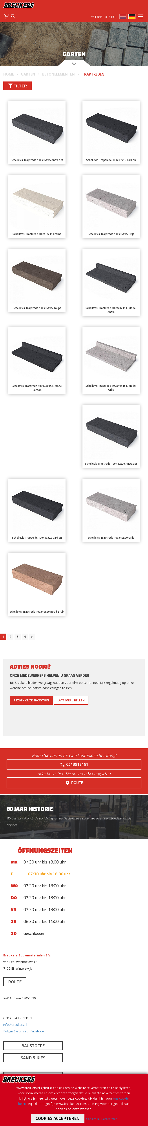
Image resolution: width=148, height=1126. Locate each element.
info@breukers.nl (15, 1024)
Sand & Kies (33, 1057)
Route (74, 783)
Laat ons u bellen (71, 700)
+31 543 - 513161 (103, 17)
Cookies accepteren (58, 1118)
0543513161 (74, 764)
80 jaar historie (30, 808)
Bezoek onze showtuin (31, 700)
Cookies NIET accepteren (101, 1119)
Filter (17, 85)
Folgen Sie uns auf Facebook (23, 1031)
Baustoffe (33, 1045)
